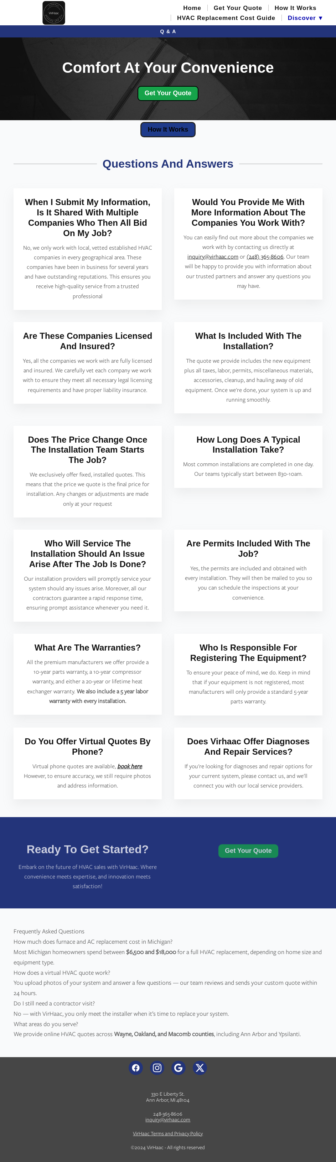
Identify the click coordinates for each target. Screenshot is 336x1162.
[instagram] (157, 1068)
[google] (178, 1068)
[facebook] (136, 1068)
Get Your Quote (238, 8)
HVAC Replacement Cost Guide (226, 18)
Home (192, 8)
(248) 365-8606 (265, 257)
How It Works (296, 8)
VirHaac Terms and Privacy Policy (168, 1133)
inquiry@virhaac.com (212, 257)
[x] (200, 1068)
